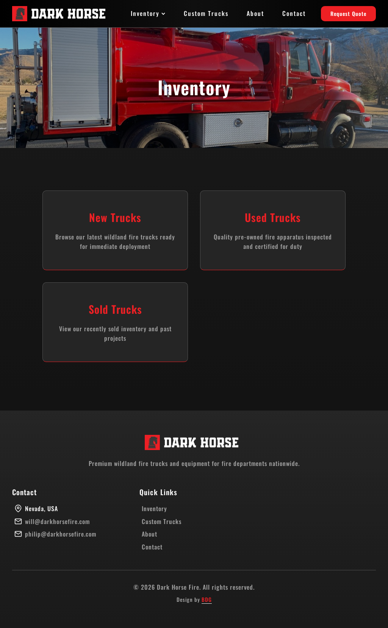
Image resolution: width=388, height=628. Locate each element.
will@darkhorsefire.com (57, 521)
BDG (207, 599)
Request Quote (348, 13)
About (255, 13)
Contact (294, 13)
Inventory (148, 13)
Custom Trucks (206, 13)
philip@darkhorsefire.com (60, 533)
